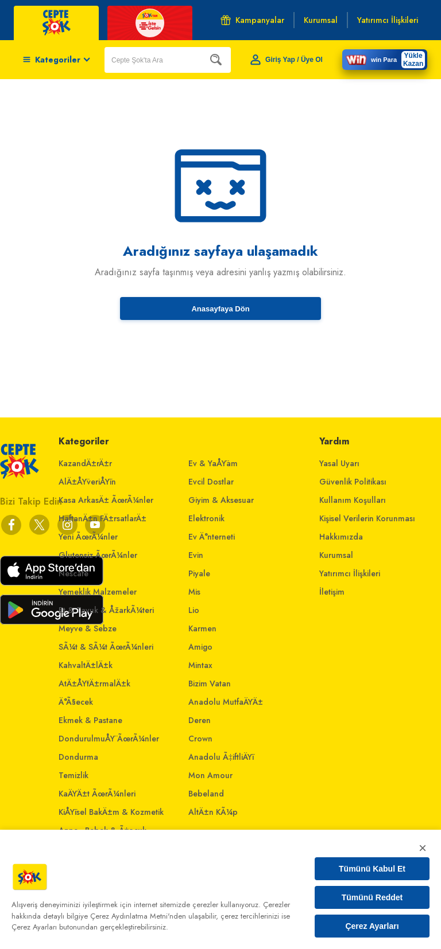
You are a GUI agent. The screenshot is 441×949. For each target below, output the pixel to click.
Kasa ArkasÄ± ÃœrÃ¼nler (106, 500)
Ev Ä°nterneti (211, 536)
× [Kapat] (423, 848)
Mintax (200, 665)
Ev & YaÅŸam (213, 463)
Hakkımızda (341, 536)
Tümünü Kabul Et (372, 868)
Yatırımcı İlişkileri (349, 573)
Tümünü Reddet (372, 897)
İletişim (332, 591)
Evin (195, 555)
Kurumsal (336, 555)
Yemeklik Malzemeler (98, 591)
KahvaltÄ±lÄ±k (86, 665)
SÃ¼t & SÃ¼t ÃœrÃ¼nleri (106, 647)
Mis (194, 591)
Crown (200, 738)
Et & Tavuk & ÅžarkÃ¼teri (106, 610)
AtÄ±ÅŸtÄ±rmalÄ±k (94, 683)
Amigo (200, 647)
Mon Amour (210, 775)
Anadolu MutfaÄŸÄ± (225, 702)
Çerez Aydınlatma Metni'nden (138, 916)
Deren (199, 720)
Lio (193, 610)
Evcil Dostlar (211, 481)
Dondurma (78, 757)
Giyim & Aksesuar (221, 500)
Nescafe (73, 573)
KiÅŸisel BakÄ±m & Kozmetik (111, 812)
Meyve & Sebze (88, 628)
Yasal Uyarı (339, 463)
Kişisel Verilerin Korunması (367, 518)
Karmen (202, 628)
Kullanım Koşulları (352, 500)
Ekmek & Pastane (90, 720)
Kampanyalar (252, 20)
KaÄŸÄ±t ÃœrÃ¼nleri (97, 793)
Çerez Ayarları (372, 926)
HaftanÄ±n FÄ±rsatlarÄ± (102, 518)
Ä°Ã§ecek (76, 702)
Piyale (199, 573)
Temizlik (73, 775)
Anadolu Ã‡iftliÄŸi (221, 757)
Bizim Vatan (209, 683)
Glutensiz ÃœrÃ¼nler (98, 555)
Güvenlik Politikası (352, 481)
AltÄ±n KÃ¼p (213, 812)
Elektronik (206, 518)
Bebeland (206, 793)
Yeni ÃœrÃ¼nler (88, 536)
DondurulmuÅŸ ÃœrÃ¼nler (109, 738)
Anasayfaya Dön (220, 308)
